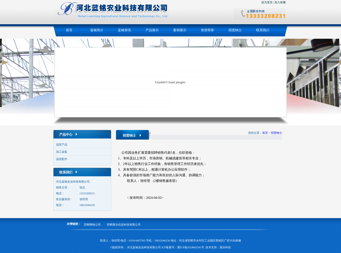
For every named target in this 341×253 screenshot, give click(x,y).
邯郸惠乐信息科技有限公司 (124, 224)
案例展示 (179, 30)
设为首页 (267, 2)
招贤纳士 (235, 30)
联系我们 (262, 30)
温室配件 (61, 159)
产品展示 (152, 30)
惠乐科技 (225, 247)
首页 (69, 30)
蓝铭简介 (96, 30)
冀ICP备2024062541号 (190, 247)
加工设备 (61, 151)
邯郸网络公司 (92, 224)
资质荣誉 (207, 30)
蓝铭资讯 (124, 30)
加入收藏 (280, 2)
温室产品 (61, 144)
